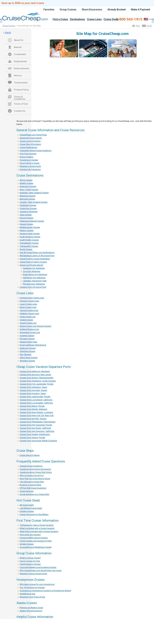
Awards (18, 47)
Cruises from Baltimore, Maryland (35, 371)
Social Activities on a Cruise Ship (34, 494)
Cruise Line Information (30, 141)
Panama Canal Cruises (30, 233)
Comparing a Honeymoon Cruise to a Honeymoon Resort (45, 590)
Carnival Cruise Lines (29, 310)
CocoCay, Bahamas (31, 271)
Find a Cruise (60, 19)
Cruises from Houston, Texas (33, 393)
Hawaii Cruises (26, 224)
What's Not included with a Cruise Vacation (39, 531)
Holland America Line (29, 329)
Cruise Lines (94, 19)
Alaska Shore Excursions (31, 611)
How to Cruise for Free (30, 561)
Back (8, 32)
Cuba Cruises (26, 215)
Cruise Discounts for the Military (34, 514)
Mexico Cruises (26, 230)
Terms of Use (21, 104)
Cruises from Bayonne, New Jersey (35, 374)
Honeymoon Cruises (29, 160)
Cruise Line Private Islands (31, 265)
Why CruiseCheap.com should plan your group (41, 570)
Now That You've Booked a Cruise (35, 478)
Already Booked (116, 9)
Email (149, 26)
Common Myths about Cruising (34, 538)
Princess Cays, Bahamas (34, 284)
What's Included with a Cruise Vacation (37, 528)
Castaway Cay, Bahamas (34, 268)
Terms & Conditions (19, 97)
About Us (18, 40)
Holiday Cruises (27, 511)
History (18, 75)
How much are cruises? (30, 534)
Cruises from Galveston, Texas (33, 387)
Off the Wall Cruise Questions (33, 488)
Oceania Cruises (27, 335)
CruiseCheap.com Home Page (33, 135)
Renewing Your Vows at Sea (32, 597)
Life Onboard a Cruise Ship (32, 482)
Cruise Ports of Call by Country (33, 262)
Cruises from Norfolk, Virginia (33, 418)
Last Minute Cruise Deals (31, 508)
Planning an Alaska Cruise (31, 607)
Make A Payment (140, 9)
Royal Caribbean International (33, 345)
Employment (20, 61)
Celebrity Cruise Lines (29, 313)
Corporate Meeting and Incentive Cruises (38, 567)
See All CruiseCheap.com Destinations (37, 252)
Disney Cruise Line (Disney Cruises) (35, 326)
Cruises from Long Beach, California (36, 400)
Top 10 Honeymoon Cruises (32, 587)
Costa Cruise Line (27, 316)
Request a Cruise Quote (30, 166)
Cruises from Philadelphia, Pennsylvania (37, 422)
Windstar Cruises (27, 361)
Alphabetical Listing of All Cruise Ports (37, 255)
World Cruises (26, 249)
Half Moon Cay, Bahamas (34, 277)
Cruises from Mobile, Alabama (33, 409)
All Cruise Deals (27, 505)
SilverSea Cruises (27, 351)
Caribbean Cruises (28, 205)
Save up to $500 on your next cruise (23, 3)
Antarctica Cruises (28, 186)
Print (138, 26)
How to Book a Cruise (29, 163)
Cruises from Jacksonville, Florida (35, 396)
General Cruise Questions (31, 466)
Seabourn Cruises (28, 348)
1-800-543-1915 (129, 19)
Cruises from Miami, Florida (32, 406)
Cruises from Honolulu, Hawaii (33, 390)
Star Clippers (25, 354)
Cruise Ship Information (30, 144)
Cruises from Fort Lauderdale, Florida (36, 384)
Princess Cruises (27, 339)
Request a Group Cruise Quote (33, 573)
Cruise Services (26, 491)
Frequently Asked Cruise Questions (35, 150)
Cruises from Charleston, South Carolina (38, 381)
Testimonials (21, 82)
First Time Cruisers (28, 153)
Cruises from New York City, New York (37, 415)
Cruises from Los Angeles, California (36, 403)
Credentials (20, 54)
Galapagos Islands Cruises (32, 221)
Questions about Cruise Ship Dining (36, 472)
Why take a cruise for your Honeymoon (37, 584)
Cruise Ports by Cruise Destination (35, 259)
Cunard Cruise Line (28, 323)
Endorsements (21, 68)
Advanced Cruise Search (31, 138)
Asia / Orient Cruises (29, 189)
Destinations (77, 19)
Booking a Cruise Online (30, 485)
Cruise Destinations (28, 147)
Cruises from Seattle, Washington (35, 434)
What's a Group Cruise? (30, 558)
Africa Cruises (26, 180)
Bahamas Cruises (27, 196)
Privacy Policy (21, 89)
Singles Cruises (27, 544)
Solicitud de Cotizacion (30, 169)
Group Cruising (26, 157)
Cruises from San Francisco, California (37, 431)
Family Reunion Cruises (30, 564)
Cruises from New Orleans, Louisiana (36, 412)
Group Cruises (68, 9)
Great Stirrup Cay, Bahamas (35, 274)
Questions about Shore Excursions (35, 469)
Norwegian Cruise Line (30, 332)
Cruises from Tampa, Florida (32, 437)
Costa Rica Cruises (28, 208)
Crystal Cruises (26, 320)
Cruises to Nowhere (28, 211)
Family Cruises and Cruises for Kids (36, 541)
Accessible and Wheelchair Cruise (35, 547)
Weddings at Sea (27, 594)
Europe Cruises (26, 218)
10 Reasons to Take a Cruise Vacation (37, 525)
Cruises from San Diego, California (35, 428)
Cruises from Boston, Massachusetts (36, 378)
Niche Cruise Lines (28, 307)
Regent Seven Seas (28, 342)
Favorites (49, 9)
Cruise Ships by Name (29, 455)
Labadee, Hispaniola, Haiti (35, 281)
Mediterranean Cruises (30, 227)
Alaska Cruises (26, 183)
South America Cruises (30, 237)
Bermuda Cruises (27, 199)
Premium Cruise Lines (29, 301)
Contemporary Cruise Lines (32, 298)
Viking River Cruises (28, 357)
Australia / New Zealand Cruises (34, 192)
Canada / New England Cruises (33, 202)
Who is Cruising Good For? (32, 475)
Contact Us (19, 111)
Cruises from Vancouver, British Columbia (38, 440)
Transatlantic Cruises (29, 243)
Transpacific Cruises (29, 246)
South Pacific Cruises (29, 240)
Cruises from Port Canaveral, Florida (36, 425)
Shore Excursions (92, 9)
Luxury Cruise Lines (28, 304)
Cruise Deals (111, 19)
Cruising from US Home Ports (33, 287)
